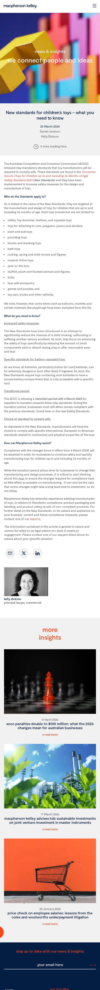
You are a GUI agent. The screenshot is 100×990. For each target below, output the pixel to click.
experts (35, 518)
